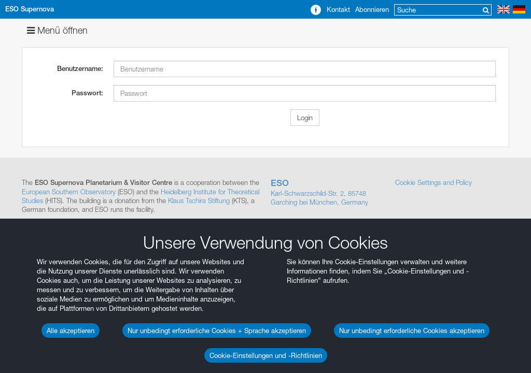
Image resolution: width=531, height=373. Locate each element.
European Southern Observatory (69, 192)
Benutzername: (80, 69)
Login (305, 117)
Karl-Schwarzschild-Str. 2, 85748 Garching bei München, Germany (328, 192)
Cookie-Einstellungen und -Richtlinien (265, 355)
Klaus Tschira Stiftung (199, 200)
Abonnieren (372, 9)
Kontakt (338, 9)
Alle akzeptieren (70, 330)
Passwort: (87, 93)
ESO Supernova (29, 9)
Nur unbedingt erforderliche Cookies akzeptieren (411, 330)
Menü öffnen (57, 30)
